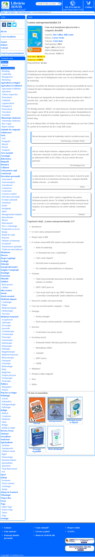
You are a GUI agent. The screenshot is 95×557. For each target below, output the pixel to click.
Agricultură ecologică (10, 83)
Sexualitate (6, 436)
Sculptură (6, 150)
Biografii (5, 161)
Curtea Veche (58, 38)
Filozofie (5, 278)
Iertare (4, 205)
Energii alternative (9, 267)
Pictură (5, 147)
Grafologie (6, 486)
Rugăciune (6, 372)
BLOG (4, 31)
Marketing (6, 80)
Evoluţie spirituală (9, 200)
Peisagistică (7, 106)
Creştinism (6, 416)
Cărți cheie (58, 41)
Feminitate (6, 203)
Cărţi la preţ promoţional (12, 53)
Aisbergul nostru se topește (73, 421)
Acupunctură (7, 319)
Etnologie (5, 273)
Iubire (4, 211)
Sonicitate (5, 439)
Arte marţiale (7, 153)
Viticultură (6, 112)
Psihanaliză (6, 401)
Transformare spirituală (11, 246)
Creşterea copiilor (9, 194)
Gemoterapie (7, 340)
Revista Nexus (7, 431)
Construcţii (6, 173)
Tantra (4, 512)
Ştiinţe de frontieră (9, 492)
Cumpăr (36, 50)
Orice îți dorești (55, 449)
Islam (4, 422)
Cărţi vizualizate (8, 37)
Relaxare (5, 238)
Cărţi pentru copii (9, 170)
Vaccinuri (6, 314)
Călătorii (5, 167)
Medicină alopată (8, 299)
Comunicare (7, 188)
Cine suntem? (10, 531)
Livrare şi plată (43, 531)
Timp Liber (6, 498)
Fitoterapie (6, 337)
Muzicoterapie (8, 357)
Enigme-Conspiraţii (10, 270)
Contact (7, 528)
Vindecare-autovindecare (12, 249)
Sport (3, 474)
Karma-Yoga (7, 509)
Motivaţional (7, 223)
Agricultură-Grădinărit (11, 86)
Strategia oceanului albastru (36, 451)
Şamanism (6, 466)
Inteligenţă (6, 208)
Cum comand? (42, 528)
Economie (6, 480)
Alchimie (6, 445)
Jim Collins (58, 35)
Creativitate (7, 191)
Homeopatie (7, 346)
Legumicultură (8, 103)
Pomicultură (7, 109)
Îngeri (4, 454)
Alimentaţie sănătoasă (11, 118)
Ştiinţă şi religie (8, 428)
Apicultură (6, 91)
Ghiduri (4, 281)
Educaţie (5, 264)
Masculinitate (7, 217)
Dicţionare (5, 252)
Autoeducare (7, 185)
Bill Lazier (69, 35)
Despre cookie (73, 528)
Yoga (3, 504)
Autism (5, 398)
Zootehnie (6, 115)
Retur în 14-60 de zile (45, 535)
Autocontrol (7, 179)
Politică (4, 384)
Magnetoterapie (8, 352)
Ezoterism (5, 276)
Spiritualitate (7, 442)
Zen (3, 471)
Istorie (4, 293)
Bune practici (7, 284)
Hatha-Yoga (7, 507)
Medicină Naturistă (9, 317)
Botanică (5, 164)
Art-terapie (6, 325)
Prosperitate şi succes (11, 229)
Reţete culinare (8, 126)
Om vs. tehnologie (9, 226)
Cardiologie (7, 302)
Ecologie (4, 261)
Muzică (5, 144)
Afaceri (4, 62)
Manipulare (6, 387)
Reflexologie (7, 366)
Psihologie (5, 395)
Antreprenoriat (55, 421)
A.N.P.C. (71, 531)
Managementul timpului (12, 214)
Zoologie (5, 518)
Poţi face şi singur (9, 392)
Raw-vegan (6, 124)
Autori (4, 42)
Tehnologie (6, 495)
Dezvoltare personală (10, 176)
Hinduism (6, 419)
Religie (4, 410)
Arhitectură (6, 132)
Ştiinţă (4, 477)
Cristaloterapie (8, 331)
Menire (5, 220)
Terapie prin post (9, 375)
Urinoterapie (7, 378)
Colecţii (4, 48)
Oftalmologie (7, 311)
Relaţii (4, 232)
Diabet (4, 305)
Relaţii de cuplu (8, 235)
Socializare (6, 243)
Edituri (4, 45)
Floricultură (7, 97)
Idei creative (6, 290)
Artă (3, 135)
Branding (6, 71)
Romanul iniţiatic (9, 460)
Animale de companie (10, 129)
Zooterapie (6, 381)
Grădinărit (6, 100)
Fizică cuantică (8, 483)
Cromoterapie (7, 334)
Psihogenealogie (8, 404)
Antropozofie (7, 448)
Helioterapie (7, 343)
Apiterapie (6, 322)
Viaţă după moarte (9, 469)
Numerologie (7, 457)
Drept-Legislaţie (8, 258)
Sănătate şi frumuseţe (11, 240)
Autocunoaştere (8, 182)
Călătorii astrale (8, 451)
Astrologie (5, 156)
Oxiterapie (6, 363)
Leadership (6, 74)
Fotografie (6, 141)
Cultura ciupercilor (10, 94)
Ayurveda (6, 328)
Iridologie (6, 349)
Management (7, 77)
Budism (5, 413)
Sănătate (5, 434)
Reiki (4, 369)
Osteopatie (6, 360)
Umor (3, 501)
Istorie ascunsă (7, 296)
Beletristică (6, 159)
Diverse (4, 255)
